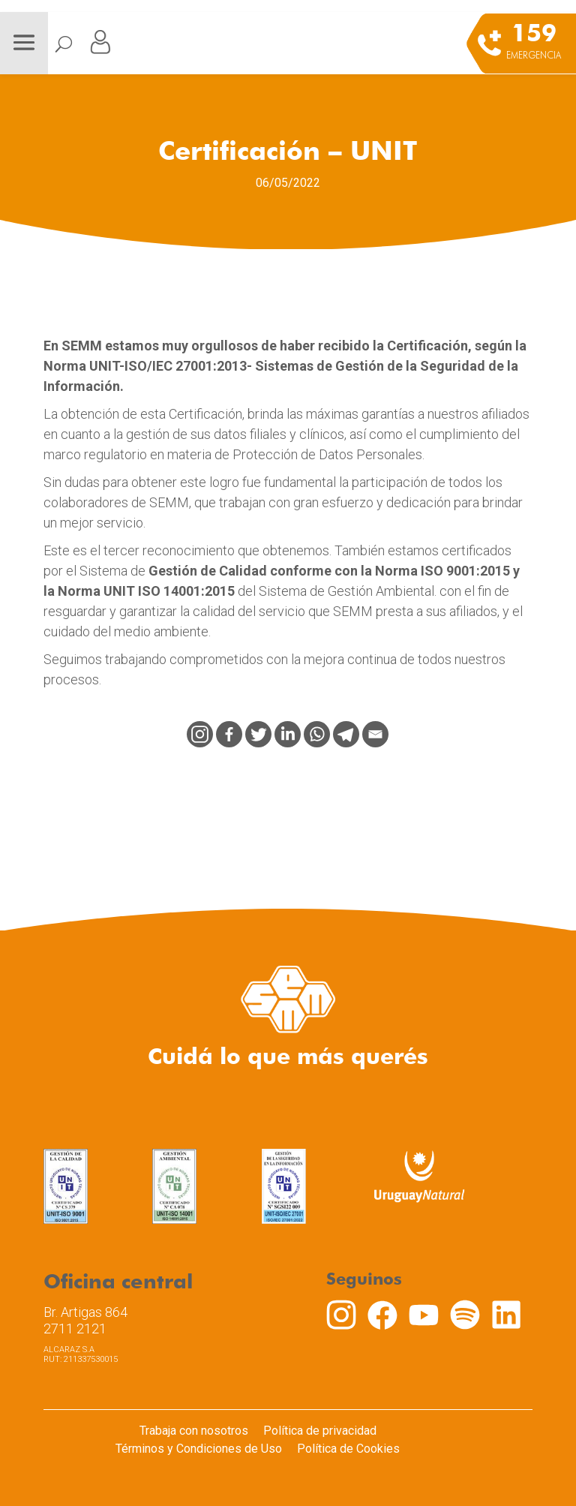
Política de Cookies (348, 1448)
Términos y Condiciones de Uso (199, 1448)
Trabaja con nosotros (194, 1430)
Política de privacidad (319, 1430)
